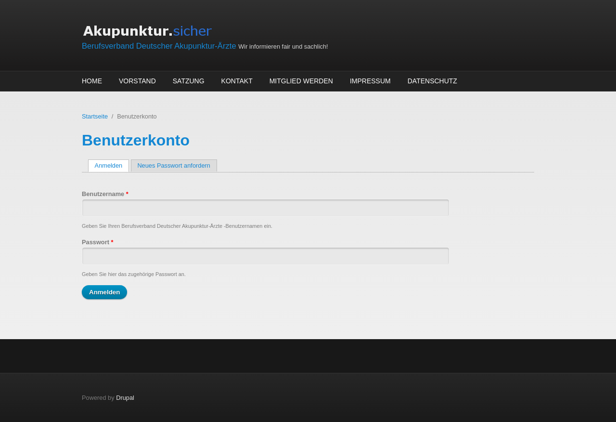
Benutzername (105, 194)
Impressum (370, 81)
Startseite (95, 116)
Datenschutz (432, 81)
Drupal (125, 397)
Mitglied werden (301, 81)
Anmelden (112, 165)
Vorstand (137, 81)
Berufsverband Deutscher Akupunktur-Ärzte (160, 46)
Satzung (189, 81)
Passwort (97, 242)
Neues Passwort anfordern (173, 165)
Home (92, 81)
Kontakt (237, 81)
